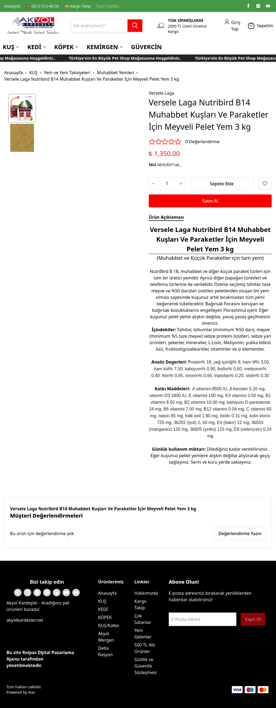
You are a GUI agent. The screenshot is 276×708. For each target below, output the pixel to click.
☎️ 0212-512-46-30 (42, 6)
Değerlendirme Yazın (240, 533)
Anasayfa (12, 6)
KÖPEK (105, 617)
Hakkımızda (146, 593)
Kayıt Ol (253, 619)
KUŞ (33, 73)
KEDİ (103, 609)
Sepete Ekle (222, 184)
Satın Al (210, 201)
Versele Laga (161, 93)
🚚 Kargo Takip (77, 6)
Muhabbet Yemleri (115, 73)
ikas (31, 692)
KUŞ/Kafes (108, 625)
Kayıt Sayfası (107, 6)
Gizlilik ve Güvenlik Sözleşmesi (145, 665)
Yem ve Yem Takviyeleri (67, 73)
